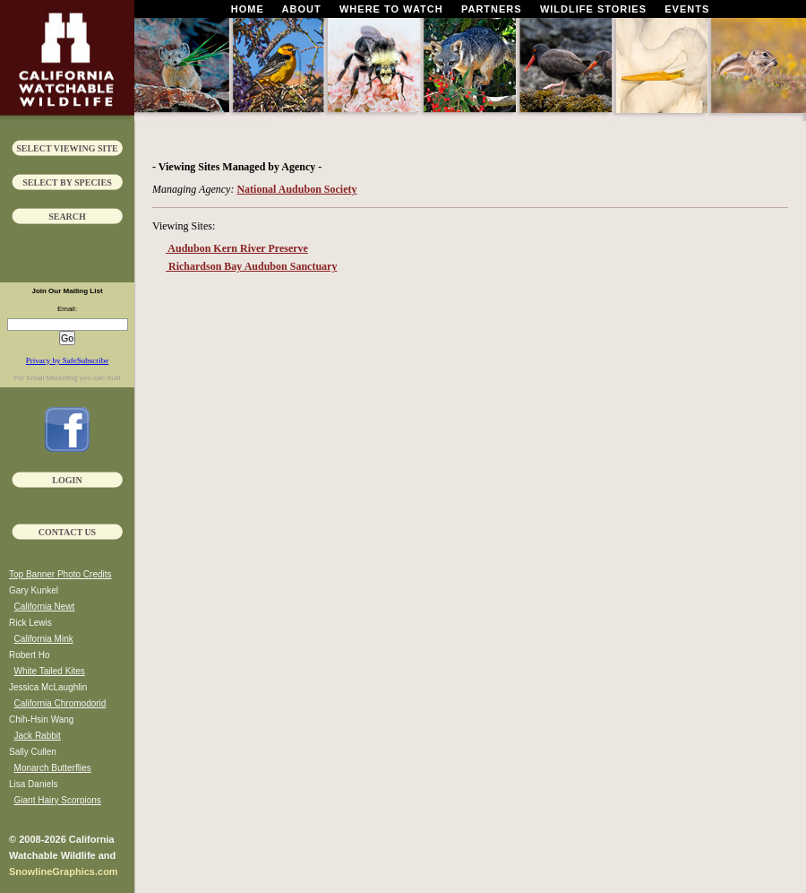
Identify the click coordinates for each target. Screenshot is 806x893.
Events (687, 9)
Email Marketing (51, 378)
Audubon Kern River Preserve (237, 248)
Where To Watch (391, 9)
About (302, 9)
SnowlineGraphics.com (63, 871)
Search (67, 216)
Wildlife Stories (593, 9)
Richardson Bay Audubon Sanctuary (251, 266)
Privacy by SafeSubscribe (67, 360)
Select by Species (67, 182)
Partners (491, 9)
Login (66, 480)
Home (247, 9)
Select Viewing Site (67, 148)
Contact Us (67, 532)
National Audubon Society (296, 189)
